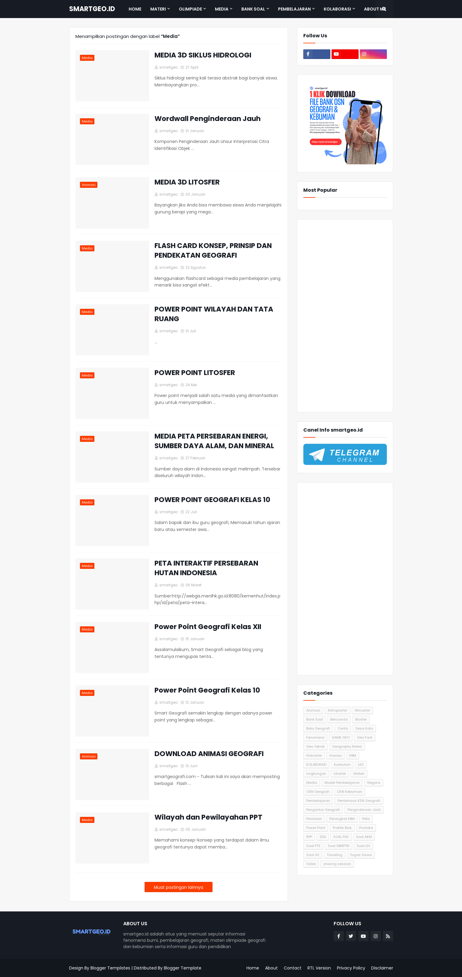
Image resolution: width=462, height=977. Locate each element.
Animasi (313, 710)
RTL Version (319, 968)
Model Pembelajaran (342, 782)
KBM (352, 755)
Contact (292, 968)
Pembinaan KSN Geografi (359, 800)
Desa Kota (364, 728)
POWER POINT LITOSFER (195, 372)
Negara (373, 782)
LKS (361, 764)
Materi (358, 773)
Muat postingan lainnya (178, 887)
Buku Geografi (318, 728)
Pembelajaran (318, 800)
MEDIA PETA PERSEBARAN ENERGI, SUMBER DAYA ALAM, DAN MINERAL (214, 441)
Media (311, 782)
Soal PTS (313, 845)
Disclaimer (382, 968)
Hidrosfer (314, 755)
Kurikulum (342, 764)
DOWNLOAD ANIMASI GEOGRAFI (209, 753)
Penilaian (314, 818)
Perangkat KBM (342, 818)
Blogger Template (182, 968)
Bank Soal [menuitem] (253, 9)
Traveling (334, 854)
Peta (366, 818)
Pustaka (366, 827)
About (271, 968)
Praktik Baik (342, 827)
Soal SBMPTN (338, 845)
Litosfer (340, 773)
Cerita (343, 728)
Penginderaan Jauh (364, 809)
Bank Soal (314, 719)
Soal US (312, 854)
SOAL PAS (341, 836)
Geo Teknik (315, 746)
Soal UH (363, 845)
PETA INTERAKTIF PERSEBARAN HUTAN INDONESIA (206, 568)
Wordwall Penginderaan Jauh (208, 118)
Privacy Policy (351, 968)
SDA (323, 836)
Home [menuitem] (135, 9)
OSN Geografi (317, 791)
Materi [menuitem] (158, 9)
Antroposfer (337, 710)
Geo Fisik (364, 737)
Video (311, 863)
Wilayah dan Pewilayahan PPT (208, 817)
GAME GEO (341, 737)
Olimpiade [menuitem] (190, 9)
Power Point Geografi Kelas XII (208, 626)
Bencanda (339, 719)
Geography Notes (347, 746)
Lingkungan (316, 773)
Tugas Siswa (361, 854)
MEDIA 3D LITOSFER (187, 182)
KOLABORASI (316, 764)
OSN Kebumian (349, 791)
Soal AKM (364, 836)
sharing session (337, 863)
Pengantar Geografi (323, 809)
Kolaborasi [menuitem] (337, 9)
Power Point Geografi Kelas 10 (207, 690)
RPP (309, 836)
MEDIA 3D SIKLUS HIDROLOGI (203, 55)
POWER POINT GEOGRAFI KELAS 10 (212, 499)
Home (252, 968)
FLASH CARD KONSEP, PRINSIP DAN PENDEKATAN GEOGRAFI (213, 250)
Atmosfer (362, 710)
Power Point (315, 827)
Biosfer (361, 719)
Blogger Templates (110, 968)
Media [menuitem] (221, 9)
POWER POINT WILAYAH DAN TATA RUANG (214, 314)
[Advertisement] (345, 315)
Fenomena (315, 737)
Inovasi (335, 755)
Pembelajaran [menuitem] (294, 9)
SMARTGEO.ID (92, 9)
